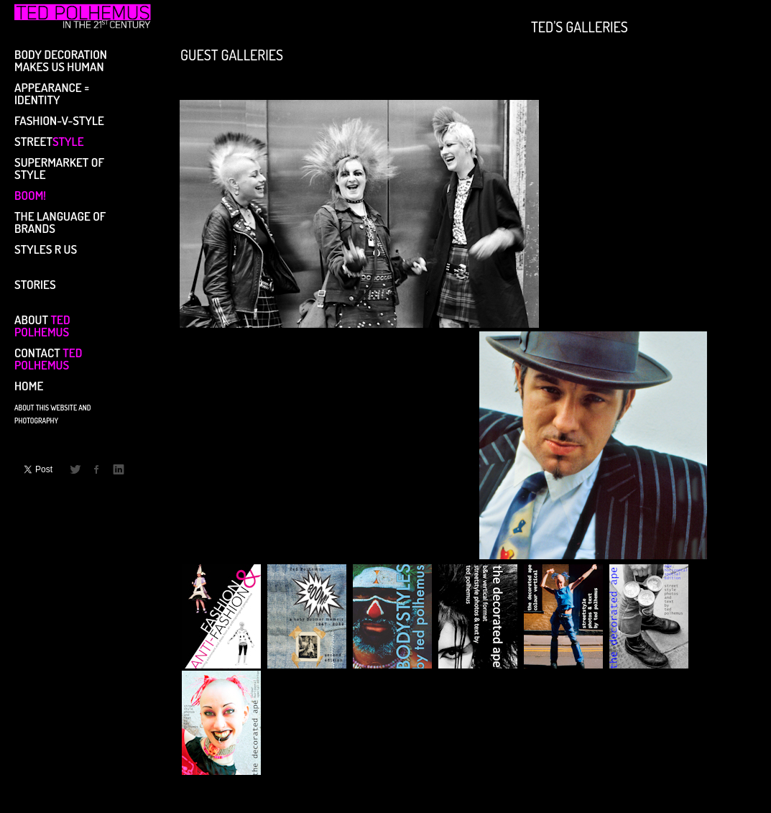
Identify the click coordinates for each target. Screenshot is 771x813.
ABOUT (42, 325)
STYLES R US (45, 248)
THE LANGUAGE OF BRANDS (60, 221)
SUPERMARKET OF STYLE (59, 167)
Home (28, 385)
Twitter (75, 469)
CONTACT (48, 358)
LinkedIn (118, 469)
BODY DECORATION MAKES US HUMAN (60, 60)
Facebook (97, 469)
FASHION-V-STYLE (59, 120)
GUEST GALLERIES (231, 53)
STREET (49, 140)
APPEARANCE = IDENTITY (52, 93)
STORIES (35, 283)
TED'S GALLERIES (579, 25)
